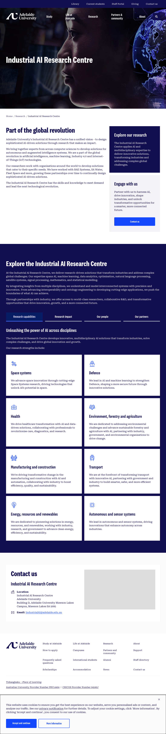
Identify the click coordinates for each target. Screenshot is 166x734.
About (136, 643)
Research (108, 643)
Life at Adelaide (81, 643)
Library (75, 4)
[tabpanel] (83, 435)
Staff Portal (118, 4)
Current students (95, 4)
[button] (159, 699)
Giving (135, 4)
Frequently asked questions (52, 661)
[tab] (24, 316)
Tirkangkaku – (23, 682)
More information (54, 723)
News (106, 669)
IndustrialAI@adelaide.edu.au (44, 612)
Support (137, 650)
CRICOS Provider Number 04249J (80, 687)
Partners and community (110, 651)
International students (85, 660)
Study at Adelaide (52, 643)
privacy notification (51, 708)
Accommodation (82, 669)
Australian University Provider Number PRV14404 (32, 687)
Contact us (152, 4)
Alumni (107, 660)
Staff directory (141, 660)
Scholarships (50, 669)
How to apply (50, 650)
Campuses (78, 650)
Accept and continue (21, 723)
